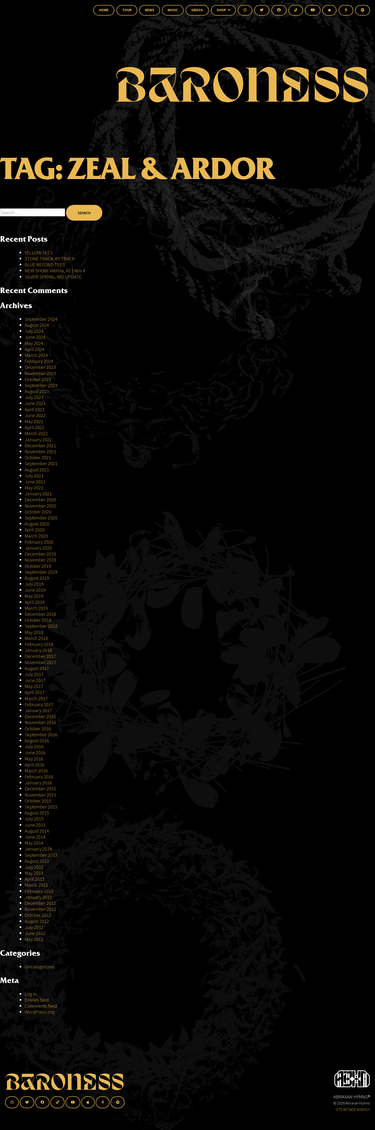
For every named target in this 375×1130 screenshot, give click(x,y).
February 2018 (39, 644)
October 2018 (38, 620)
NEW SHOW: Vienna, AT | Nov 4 (55, 270)
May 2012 (34, 939)
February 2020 (39, 542)
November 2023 (40, 373)
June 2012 (35, 933)
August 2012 (37, 921)
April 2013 (34, 879)
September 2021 (41, 463)
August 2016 (37, 740)
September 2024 (41, 319)
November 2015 (40, 795)
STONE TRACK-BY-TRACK (50, 258)
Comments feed (41, 1006)
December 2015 (40, 788)
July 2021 (34, 475)
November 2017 (40, 662)
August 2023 (37, 391)
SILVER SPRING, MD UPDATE (53, 276)
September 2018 (41, 626)
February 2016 (39, 776)
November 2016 (40, 722)
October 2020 (38, 511)
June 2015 (35, 825)
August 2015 (37, 812)
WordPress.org (39, 1012)
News (149, 10)
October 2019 (38, 566)
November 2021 (40, 451)
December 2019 (40, 554)
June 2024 (35, 337)
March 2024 (36, 355)
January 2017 (38, 710)
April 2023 (34, 409)
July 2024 (34, 331)
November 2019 (40, 560)
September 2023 (41, 385)
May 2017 (34, 686)
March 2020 (36, 536)
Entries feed (37, 1000)
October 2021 (38, 457)
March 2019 (36, 608)
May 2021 (34, 487)
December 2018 (40, 614)
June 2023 (35, 403)
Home (104, 10)
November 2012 (40, 909)
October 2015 (38, 800)
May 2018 (34, 632)
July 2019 (34, 584)
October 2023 (38, 379)
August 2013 (37, 861)
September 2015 (41, 806)
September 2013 (41, 855)
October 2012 (38, 915)
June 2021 (35, 481)
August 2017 (37, 668)
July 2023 (34, 397)
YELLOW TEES (39, 252)
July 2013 (34, 867)
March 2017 (36, 698)
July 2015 (34, 818)
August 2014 (37, 831)
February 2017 (39, 704)
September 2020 (41, 517)
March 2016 (36, 770)
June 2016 (35, 752)
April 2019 (34, 602)
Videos (197, 10)
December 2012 (40, 903)
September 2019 (41, 572)
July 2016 (34, 746)
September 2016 (41, 734)
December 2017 (40, 656)
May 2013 (34, 873)
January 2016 (38, 782)
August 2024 (37, 325)
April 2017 (34, 692)
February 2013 (39, 891)
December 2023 (40, 367)
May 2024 (34, 343)
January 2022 (38, 439)
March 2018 (36, 638)
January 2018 (38, 650)
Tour (127, 10)
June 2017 (35, 680)
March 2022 (36, 433)
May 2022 (34, 421)
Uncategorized (39, 966)
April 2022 (34, 427)
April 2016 (34, 764)
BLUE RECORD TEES (45, 264)
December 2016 (40, 716)
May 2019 (34, 596)
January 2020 (38, 548)
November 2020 (40, 505)
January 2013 (38, 897)
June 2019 (35, 590)
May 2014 (34, 843)
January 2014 (38, 849)
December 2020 (40, 499)
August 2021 (37, 469)
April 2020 (34, 529)
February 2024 (39, 361)
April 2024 (34, 349)
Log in (31, 994)
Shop (223, 10)
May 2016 (34, 758)
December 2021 (40, 445)
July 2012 (34, 927)
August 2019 (37, 578)
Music (173, 10)
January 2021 (38, 493)
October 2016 (38, 728)
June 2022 (35, 415)
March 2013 (36, 885)
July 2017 (34, 674)
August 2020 (37, 523)
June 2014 (35, 837)
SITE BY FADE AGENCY (353, 1109)
